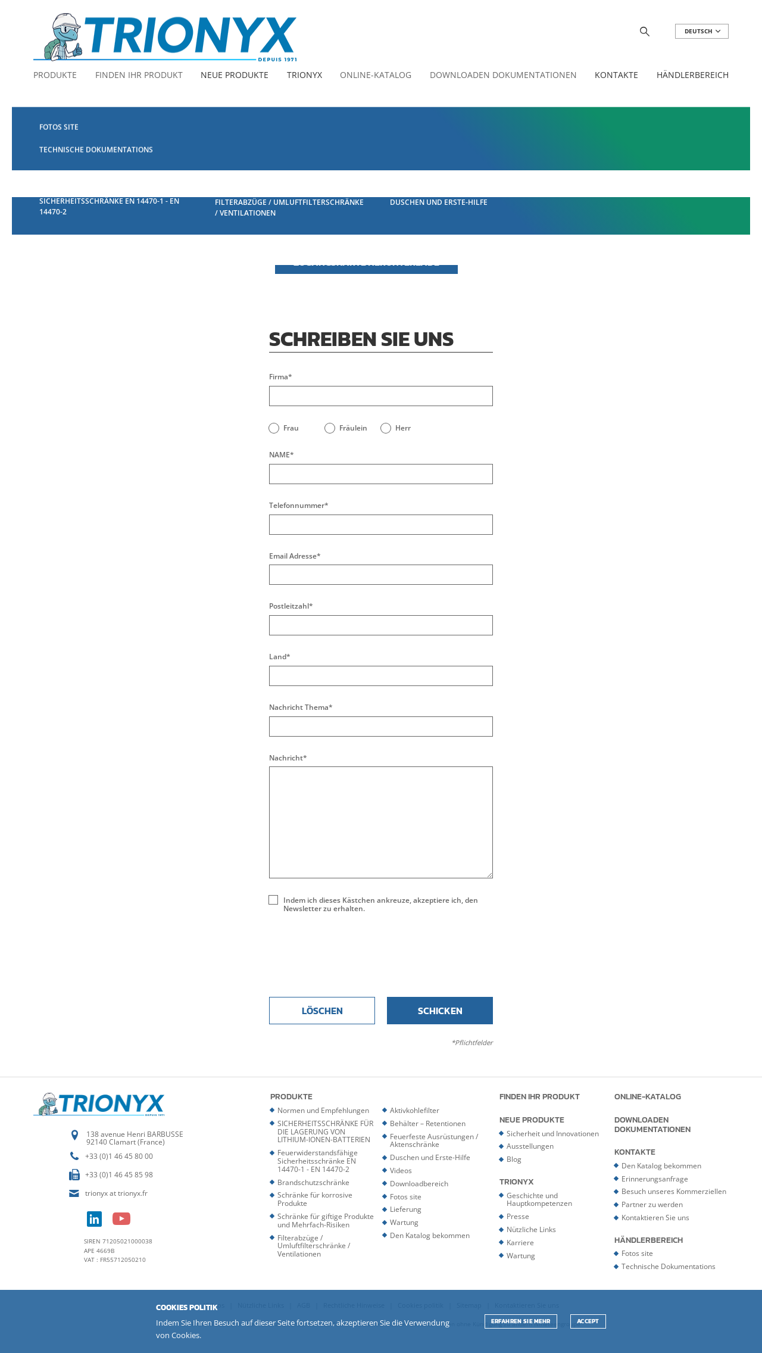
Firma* (280, 377)
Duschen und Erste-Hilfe (430, 1157)
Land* (280, 657)
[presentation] (381, 954)
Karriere (520, 1242)
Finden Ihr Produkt (139, 75)
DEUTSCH (703, 31)
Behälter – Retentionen (428, 1123)
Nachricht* (288, 758)
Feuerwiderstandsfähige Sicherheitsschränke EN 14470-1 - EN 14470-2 (317, 1161)
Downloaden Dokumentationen (503, 75)
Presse (518, 1216)
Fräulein (353, 428)
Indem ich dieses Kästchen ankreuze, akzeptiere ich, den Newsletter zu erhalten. (380, 904)
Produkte (55, 75)
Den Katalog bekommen (430, 1235)
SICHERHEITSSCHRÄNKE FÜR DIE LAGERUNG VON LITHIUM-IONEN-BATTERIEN (325, 1131)
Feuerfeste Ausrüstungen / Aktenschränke (434, 1140)
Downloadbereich (419, 1184)
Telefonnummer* (299, 505)
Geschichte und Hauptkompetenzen (539, 1199)
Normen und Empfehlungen (323, 1110)
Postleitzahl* (291, 606)
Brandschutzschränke (313, 1182)
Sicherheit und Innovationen (553, 1133)
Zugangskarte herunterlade (366, 262)
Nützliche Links (531, 1229)
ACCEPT (588, 1321)
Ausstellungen (530, 1146)
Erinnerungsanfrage (655, 1179)
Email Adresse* (295, 556)
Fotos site (405, 1197)
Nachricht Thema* (301, 707)
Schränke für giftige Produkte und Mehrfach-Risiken (325, 1220)
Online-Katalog (375, 75)
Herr (403, 428)
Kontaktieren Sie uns (655, 1217)
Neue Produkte (234, 75)
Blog (514, 1159)
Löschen (322, 1010)
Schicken (440, 1010)
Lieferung (405, 1209)
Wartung (404, 1222)
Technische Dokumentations (669, 1266)
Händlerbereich (693, 75)
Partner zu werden (652, 1204)
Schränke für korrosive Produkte (314, 1199)
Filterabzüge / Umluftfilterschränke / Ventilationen (313, 1246)
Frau (291, 428)
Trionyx (304, 75)
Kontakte (616, 75)
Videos (401, 1170)
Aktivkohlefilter (414, 1110)
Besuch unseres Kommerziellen (674, 1191)
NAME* (281, 455)
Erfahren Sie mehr (521, 1321)
